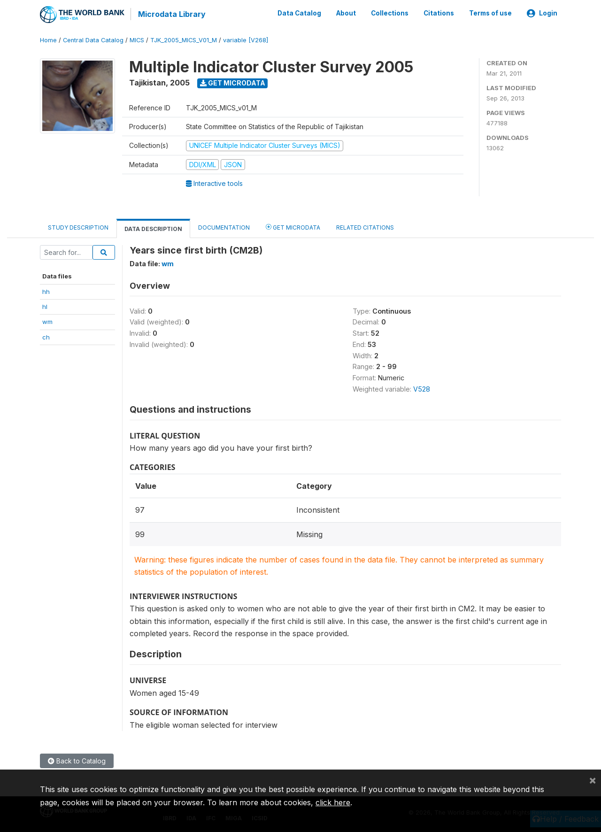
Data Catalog (299, 13)
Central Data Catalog (93, 39)
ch (46, 336)
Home (48, 39)
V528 (421, 389)
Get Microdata (232, 82)
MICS (137, 39)
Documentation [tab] (224, 227)
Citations (439, 13)
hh (46, 290)
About (346, 13)
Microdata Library (171, 14)
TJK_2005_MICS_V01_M (183, 39)
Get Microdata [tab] (293, 227)
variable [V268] (245, 39)
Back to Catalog (77, 760)
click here (333, 802)
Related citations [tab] (365, 227)
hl (44, 306)
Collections (389, 13)
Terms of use (490, 13)
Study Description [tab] (78, 227)
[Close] (592, 780)
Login (542, 13)
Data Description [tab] (153, 228)
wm (47, 321)
